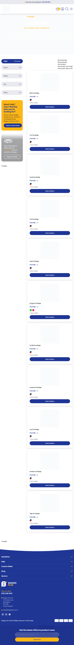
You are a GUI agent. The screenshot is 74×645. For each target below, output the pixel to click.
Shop (37, 571)
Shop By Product (12, 16)
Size (12, 84)
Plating (12, 76)
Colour (12, 67)
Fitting (12, 92)
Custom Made (37, 566)
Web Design (29, 620)
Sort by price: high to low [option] (65, 68)
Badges (22, 16)
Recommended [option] (62, 62)
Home (3, 16)
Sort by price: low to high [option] (65, 66)
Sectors (37, 576)
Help (37, 562)
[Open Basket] (57, 8)
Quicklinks (37, 557)
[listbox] (65, 64)
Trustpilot (4, 166)
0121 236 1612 (46, 2)
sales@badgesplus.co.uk (9, 610)
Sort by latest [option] (62, 64)
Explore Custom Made (13, 125)
